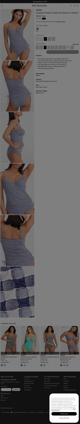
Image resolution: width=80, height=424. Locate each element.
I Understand (64, 413)
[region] (64, 408)
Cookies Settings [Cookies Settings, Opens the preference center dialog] (64, 418)
